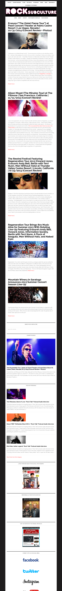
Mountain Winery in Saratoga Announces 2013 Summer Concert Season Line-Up (27, 282)
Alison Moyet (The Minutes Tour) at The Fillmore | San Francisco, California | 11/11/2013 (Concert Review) (30, 95)
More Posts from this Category (14, 457)
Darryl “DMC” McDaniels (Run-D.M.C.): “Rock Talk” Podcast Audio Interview (30, 424)
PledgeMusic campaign (45, 73)
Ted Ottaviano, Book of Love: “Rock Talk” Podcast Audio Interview (28, 402)
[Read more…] (11, 84)
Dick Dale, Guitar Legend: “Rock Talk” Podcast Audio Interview (27, 446)
